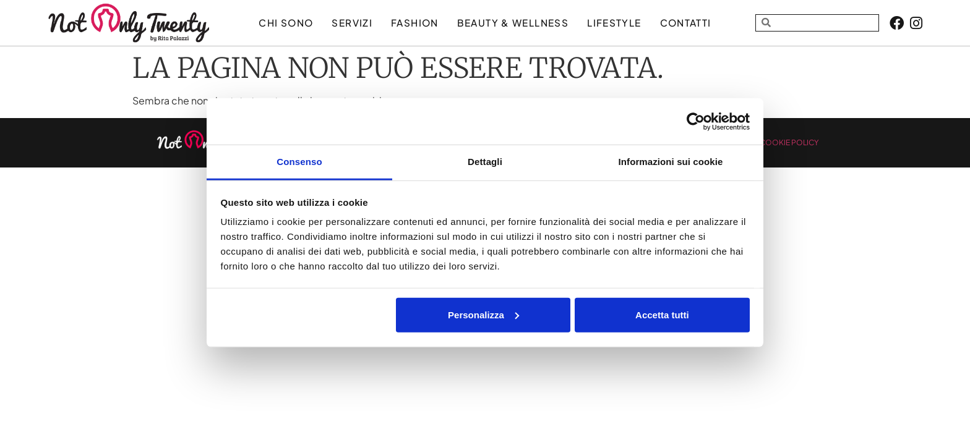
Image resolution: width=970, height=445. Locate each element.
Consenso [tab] (299, 161)
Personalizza (483, 314)
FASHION (415, 22)
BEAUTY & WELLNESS (513, 22)
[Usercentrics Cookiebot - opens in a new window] (696, 121)
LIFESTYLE (614, 22)
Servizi (352, 22)
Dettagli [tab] (485, 161)
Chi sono (286, 22)
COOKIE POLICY (789, 142)
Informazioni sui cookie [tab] (671, 161)
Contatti (685, 22)
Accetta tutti (662, 314)
